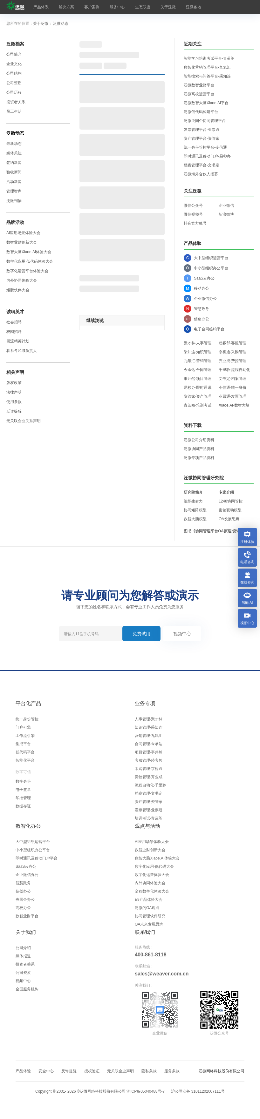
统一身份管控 (27, 719)
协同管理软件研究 (150, 916)
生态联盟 (142, 7)
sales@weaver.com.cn (161, 973)
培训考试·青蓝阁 (148, 818)
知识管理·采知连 (148, 727)
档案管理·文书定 (148, 793)
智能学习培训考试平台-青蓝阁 (209, 58)
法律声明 (14, 392)
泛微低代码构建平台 (201, 112)
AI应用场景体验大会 (23, 233)
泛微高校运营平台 (199, 94)
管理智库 (14, 191)
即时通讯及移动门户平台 (37, 858)
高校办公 (23, 908)
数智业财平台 (27, 916)
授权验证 (91, 1071)
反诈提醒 (14, 411)
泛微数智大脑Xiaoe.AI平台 (206, 103)
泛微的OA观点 (147, 908)
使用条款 (14, 402)
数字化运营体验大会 (152, 875)
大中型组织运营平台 (33, 841)
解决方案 (66, 7)
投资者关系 (15, 102)
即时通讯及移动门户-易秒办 (207, 156)
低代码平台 (25, 752)
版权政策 (14, 383)
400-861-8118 (151, 954)
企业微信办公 (27, 875)
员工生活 (14, 111)
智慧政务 (23, 883)
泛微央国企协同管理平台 (205, 120)
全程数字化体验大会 (152, 891)
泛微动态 (60, 23)
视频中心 (182, 633)
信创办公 (23, 891)
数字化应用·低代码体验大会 (29, 261)
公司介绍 (23, 948)
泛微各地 (193, 7)
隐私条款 (149, 1071)
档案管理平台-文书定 (201, 165)
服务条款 (172, 1071)
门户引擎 (23, 727)
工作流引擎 (25, 735)
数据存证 (23, 806)
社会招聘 (14, 322)
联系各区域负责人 (21, 350)
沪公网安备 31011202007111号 (198, 1091)
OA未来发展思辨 (149, 924)
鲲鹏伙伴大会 (17, 290)
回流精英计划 (17, 341)
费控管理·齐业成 (148, 777)
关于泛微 (168, 7)
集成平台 (23, 744)
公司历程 (14, 92)
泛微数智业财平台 (199, 85)
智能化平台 (25, 760)
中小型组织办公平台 (33, 850)
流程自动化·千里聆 (150, 785)
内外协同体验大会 (21, 280)
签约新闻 (14, 162)
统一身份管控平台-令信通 (205, 147)
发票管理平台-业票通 (201, 129)
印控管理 (23, 798)
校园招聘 (14, 331)
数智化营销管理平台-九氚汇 (207, 67)
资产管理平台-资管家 (201, 138)
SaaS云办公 (26, 866)
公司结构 (14, 73)
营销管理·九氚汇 (148, 735)
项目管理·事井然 (148, 752)
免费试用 (141, 633)
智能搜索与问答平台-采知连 (207, 76)
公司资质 (14, 83)
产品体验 (23, 1071)
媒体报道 (23, 956)
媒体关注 (14, 153)
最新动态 (14, 143)
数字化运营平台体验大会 (27, 271)
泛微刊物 (14, 201)
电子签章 (23, 789)
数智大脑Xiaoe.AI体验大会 (28, 252)
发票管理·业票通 (148, 810)
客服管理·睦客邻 (148, 760)
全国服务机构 (27, 989)
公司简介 (14, 54)
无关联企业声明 (120, 1071)
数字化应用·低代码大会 (154, 866)
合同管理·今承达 (148, 744)
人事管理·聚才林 (148, 719)
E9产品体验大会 (148, 899)
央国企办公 (25, 899)
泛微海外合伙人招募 (201, 174)
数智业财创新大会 (21, 242)
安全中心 (46, 1071)
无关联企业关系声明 (23, 421)
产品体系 (41, 7)
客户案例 (91, 7)
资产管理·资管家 (148, 801)
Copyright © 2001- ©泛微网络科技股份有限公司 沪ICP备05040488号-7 (100, 1091)
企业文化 (14, 64)
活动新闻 (14, 181)
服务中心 (117, 7)
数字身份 (23, 781)
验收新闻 (14, 172)
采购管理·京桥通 (148, 768)
